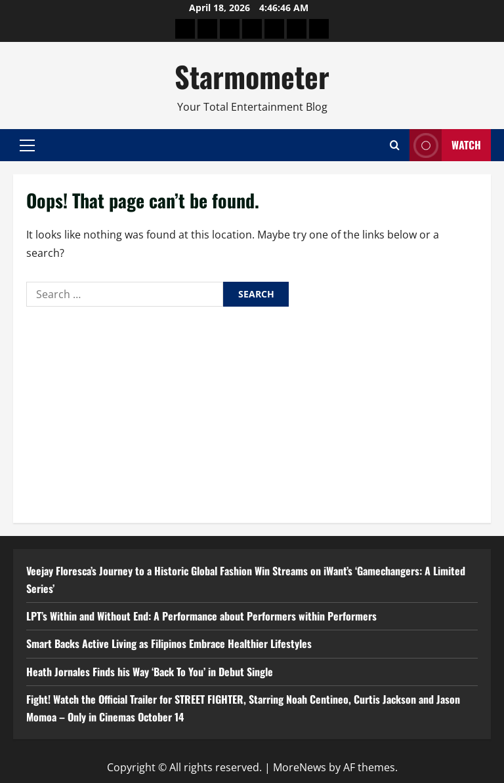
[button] (27, 145)
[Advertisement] (252, 411)
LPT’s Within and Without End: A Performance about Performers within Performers (201, 616)
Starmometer (252, 76)
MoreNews (299, 767)
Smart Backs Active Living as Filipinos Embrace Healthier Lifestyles (169, 643)
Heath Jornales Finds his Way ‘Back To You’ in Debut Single (149, 671)
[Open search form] (395, 145)
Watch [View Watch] (445, 145)
